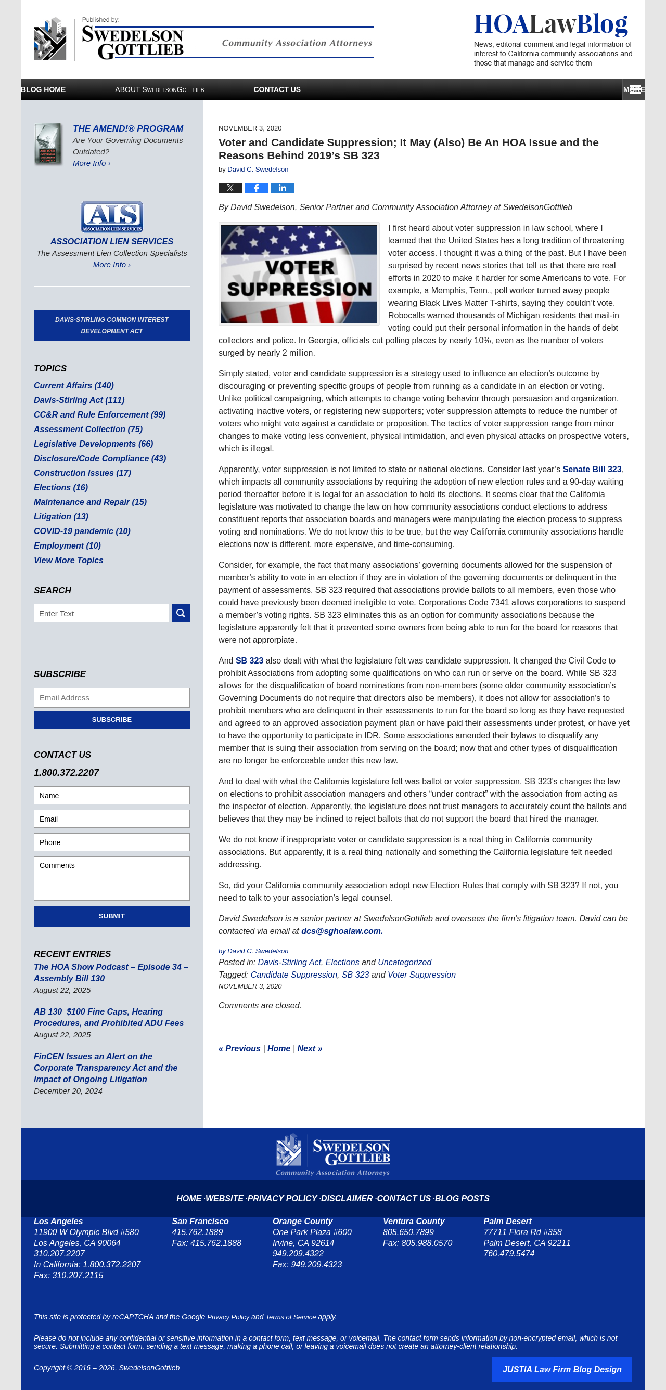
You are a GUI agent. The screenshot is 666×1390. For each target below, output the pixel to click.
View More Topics (66, 560)
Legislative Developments (90, 443)
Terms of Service (296, 1317)
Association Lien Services (111, 241)
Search (181, 613)
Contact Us (559, 89)
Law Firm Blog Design (582, 1369)
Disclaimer (348, 1190)
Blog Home (92, 89)
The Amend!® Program (128, 129)
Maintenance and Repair (86, 502)
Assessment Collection (85, 429)
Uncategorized (404, 962)
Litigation (59, 516)
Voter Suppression (422, 974)
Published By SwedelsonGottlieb (204, 39)
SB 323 (249, 660)
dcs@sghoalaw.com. (342, 931)
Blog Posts (451, 1190)
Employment (65, 545)
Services (419, 89)
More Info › (92, 163)
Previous (240, 1048)
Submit (112, 916)
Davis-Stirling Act (289, 962)
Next (310, 1048)
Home (278, 1048)
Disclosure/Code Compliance (96, 458)
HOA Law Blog (553, 40)
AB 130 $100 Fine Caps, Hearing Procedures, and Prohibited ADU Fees (104, 1017)
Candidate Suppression (294, 974)
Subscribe (112, 719)
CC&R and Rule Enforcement (96, 414)
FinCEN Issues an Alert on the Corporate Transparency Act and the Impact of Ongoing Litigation (109, 1068)
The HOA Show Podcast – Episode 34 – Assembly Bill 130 (106, 973)
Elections (343, 962)
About (257, 89)
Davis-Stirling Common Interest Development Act (112, 325)
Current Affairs (71, 385)
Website (241, 1190)
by (223, 951)
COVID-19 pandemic (79, 531)
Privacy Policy (292, 1190)
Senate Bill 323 (592, 469)
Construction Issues (79, 473)
